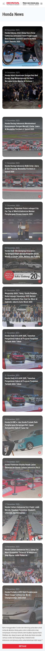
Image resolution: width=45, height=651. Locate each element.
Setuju (22, 646)
